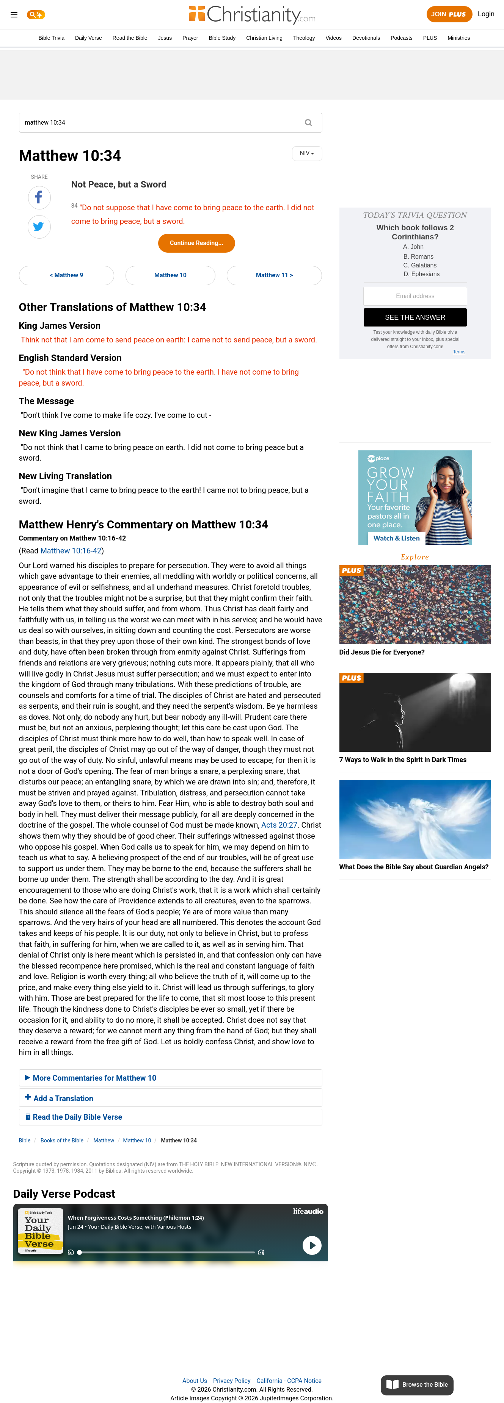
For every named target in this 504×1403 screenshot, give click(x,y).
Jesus (165, 38)
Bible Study (222, 38)
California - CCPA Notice (289, 1380)
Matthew (104, 1140)
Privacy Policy (232, 1380)
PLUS (430, 38)
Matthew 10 (170, 275)
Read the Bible (130, 38)
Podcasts (402, 38)
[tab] (170, 1078)
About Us (194, 1380)
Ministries (458, 38)
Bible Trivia (51, 38)
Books (62, 1140)
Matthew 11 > (274, 275)
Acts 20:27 (279, 825)
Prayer (190, 38)
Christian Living (264, 38)
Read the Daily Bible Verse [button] (73, 1117)
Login (486, 14)
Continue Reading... (196, 243)
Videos (334, 38)
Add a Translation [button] (59, 1098)
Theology (304, 38)
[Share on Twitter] (39, 227)
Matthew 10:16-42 (70, 550)
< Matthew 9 (66, 275)
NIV (307, 153)
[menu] (14, 16)
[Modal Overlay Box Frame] (415, 283)
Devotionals (366, 38)
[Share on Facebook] (39, 197)
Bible (25, 1140)
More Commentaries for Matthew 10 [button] (91, 1078)
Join (449, 14)
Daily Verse (88, 38)
